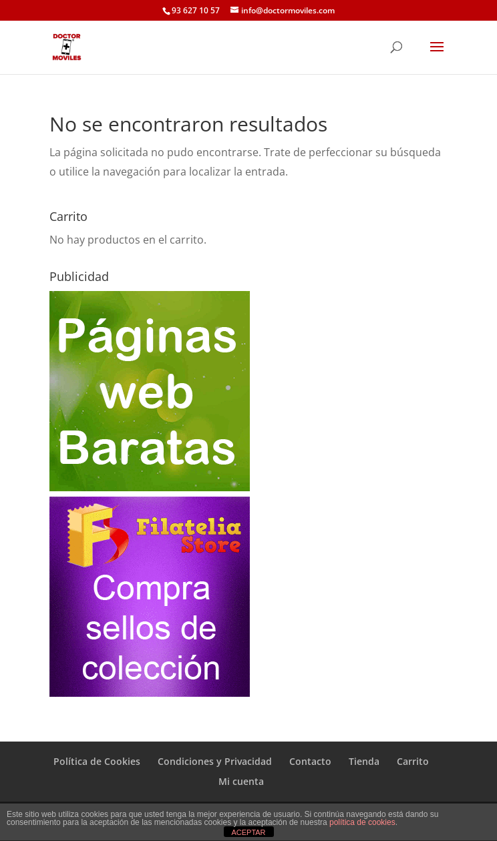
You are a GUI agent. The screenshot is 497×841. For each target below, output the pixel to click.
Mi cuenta (241, 781)
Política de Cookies (96, 761)
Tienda (364, 761)
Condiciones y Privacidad (215, 761)
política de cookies (362, 822)
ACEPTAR (248, 832)
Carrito (413, 761)
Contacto (310, 761)
